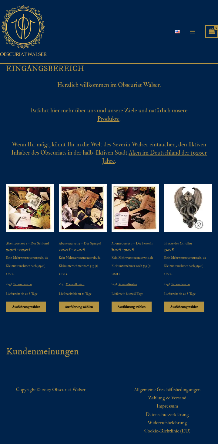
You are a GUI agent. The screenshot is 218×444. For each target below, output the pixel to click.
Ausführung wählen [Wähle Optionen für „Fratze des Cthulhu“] (184, 307)
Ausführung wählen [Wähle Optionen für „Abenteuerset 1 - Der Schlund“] (26, 307)
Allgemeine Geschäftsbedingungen (167, 390)
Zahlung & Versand (167, 398)
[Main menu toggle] (192, 31)
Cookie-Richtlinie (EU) (167, 431)
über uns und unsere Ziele (107, 110)
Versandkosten (22, 284)
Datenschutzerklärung (167, 415)
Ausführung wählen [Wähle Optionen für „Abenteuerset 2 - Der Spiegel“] (79, 307)
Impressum (167, 406)
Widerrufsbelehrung (167, 423)
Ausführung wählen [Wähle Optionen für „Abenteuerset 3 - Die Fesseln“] (132, 307)
